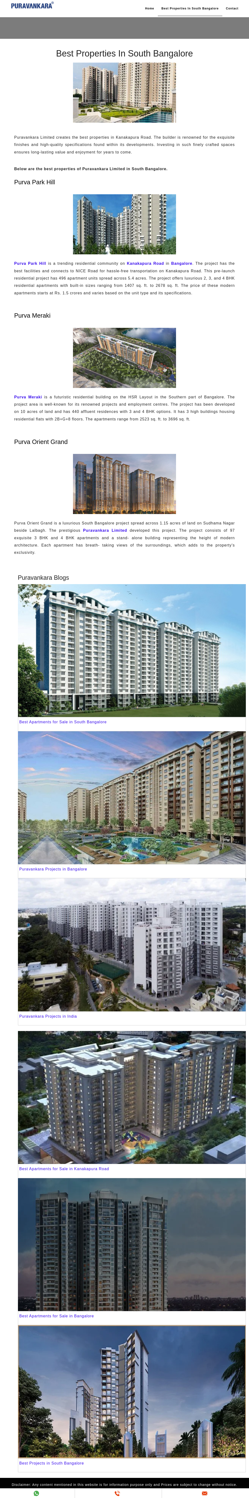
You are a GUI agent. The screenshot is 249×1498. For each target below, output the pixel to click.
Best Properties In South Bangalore (190, 8)
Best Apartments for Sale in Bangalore (56, 1316)
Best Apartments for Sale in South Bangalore (63, 722)
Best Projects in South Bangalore (51, 1463)
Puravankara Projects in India (48, 1016)
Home (149, 8)
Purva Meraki (28, 397)
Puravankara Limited (105, 530)
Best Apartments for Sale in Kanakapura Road (64, 1169)
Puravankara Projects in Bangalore (53, 869)
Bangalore (181, 263)
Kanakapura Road (145, 263)
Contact (232, 8)
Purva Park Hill (30, 263)
